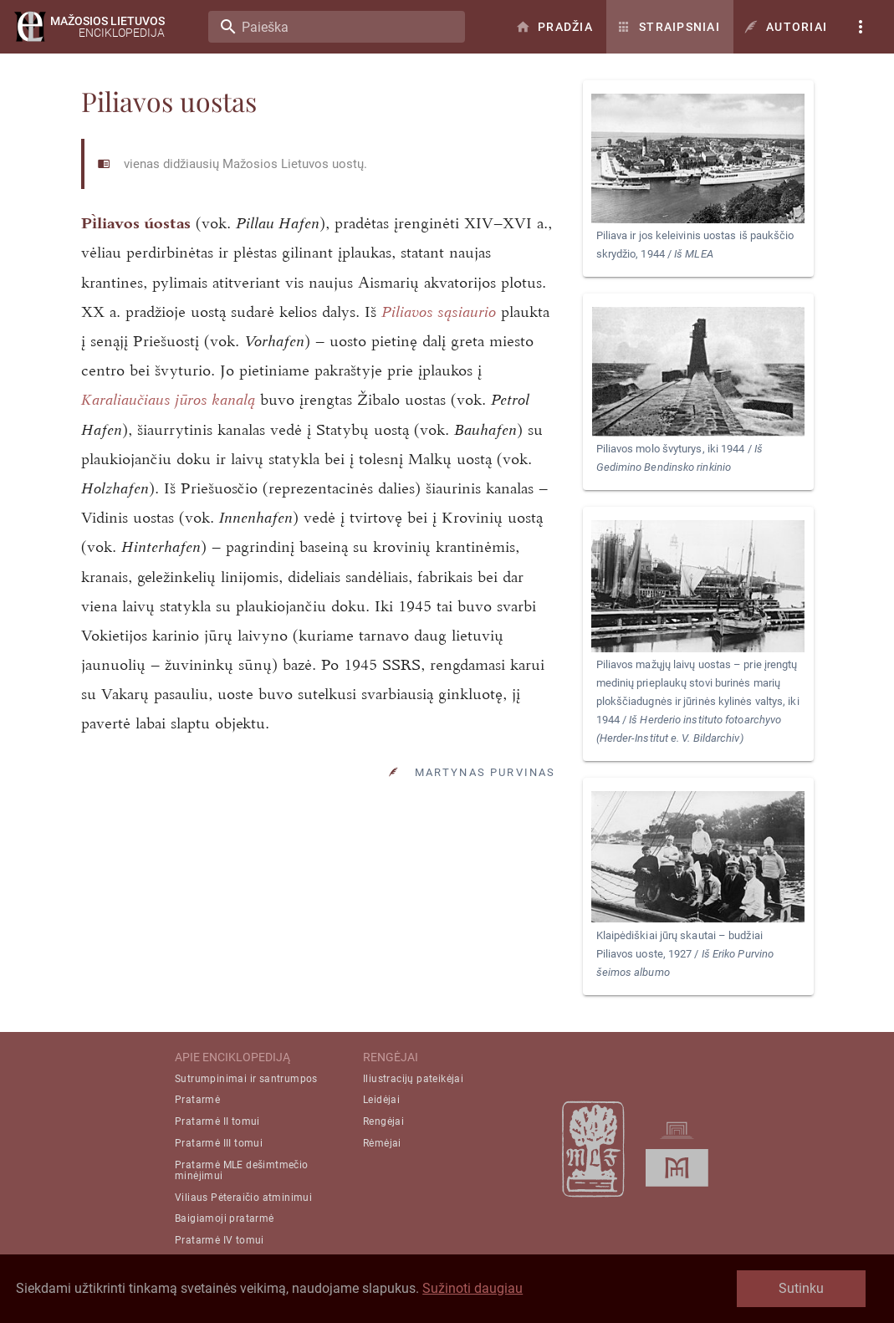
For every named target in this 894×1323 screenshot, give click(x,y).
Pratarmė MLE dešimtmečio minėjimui (242, 1170)
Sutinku (801, 1288)
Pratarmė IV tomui (219, 1240)
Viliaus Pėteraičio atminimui (243, 1197)
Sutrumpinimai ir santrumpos (246, 1079)
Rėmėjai (382, 1143)
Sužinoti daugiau (472, 1288)
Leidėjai (381, 1100)
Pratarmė (197, 1100)
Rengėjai (383, 1121)
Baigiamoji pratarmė (224, 1218)
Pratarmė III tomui (219, 1143)
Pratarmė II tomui (217, 1121)
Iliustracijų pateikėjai (413, 1079)
